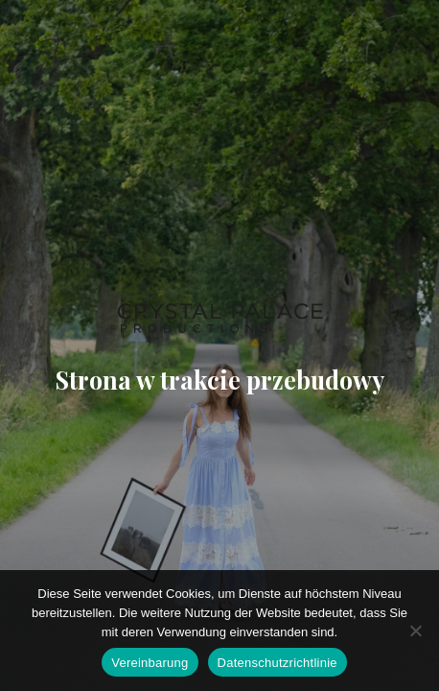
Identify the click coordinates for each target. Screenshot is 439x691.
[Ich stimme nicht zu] (415, 630)
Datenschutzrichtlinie (277, 662)
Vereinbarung (149, 662)
